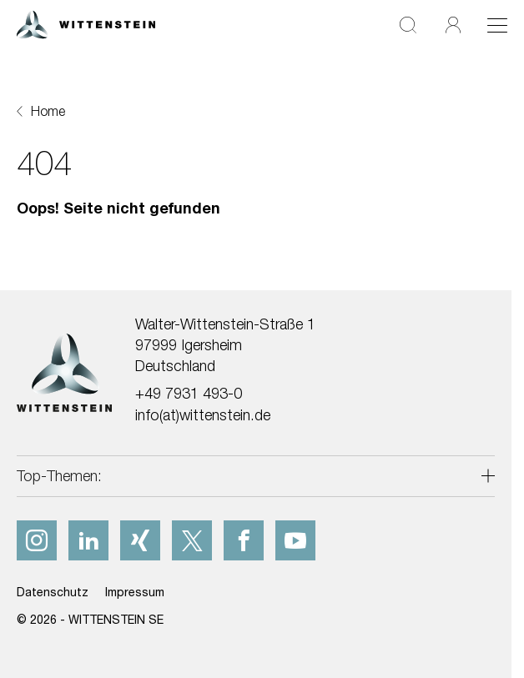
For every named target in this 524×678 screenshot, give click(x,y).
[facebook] (244, 540)
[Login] (453, 24)
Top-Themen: (59, 476)
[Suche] (408, 24)
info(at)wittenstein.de (202, 415)
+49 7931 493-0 (188, 393)
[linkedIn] (88, 540)
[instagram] (37, 540)
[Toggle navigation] (497, 25)
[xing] (140, 540)
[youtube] (295, 540)
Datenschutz (52, 592)
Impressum (134, 592)
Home (48, 110)
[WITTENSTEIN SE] (86, 23)
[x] (192, 540)
